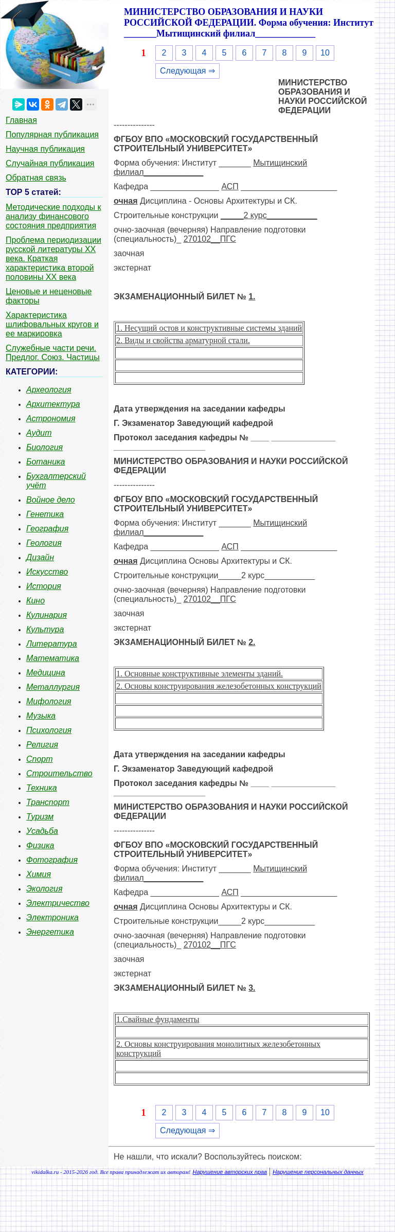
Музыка (41, 715)
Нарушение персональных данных (318, 1172)
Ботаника (45, 461)
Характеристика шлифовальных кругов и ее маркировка (52, 324)
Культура (45, 629)
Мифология (48, 701)
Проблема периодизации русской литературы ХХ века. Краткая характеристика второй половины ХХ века (53, 258)
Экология (44, 888)
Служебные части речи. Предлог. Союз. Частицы (53, 353)
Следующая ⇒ (187, 70)
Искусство (47, 571)
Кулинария (46, 615)
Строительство (59, 773)
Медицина (45, 672)
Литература (51, 643)
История (43, 586)
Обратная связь (36, 177)
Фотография (52, 859)
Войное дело (50, 499)
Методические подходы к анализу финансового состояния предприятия (53, 216)
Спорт (39, 759)
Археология (48, 389)
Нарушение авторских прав (230, 1172)
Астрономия (51, 418)
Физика (40, 845)
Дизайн (40, 557)
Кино (35, 600)
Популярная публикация (52, 134)
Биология (44, 447)
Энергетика (50, 931)
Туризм (39, 816)
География (47, 528)
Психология (48, 730)
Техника (41, 787)
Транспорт (47, 802)
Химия (38, 874)
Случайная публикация (50, 163)
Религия (42, 744)
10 (325, 52)
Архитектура (53, 404)
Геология (44, 543)
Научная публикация (45, 149)
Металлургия (53, 687)
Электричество (57, 903)
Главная (21, 120)
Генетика (45, 514)
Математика (52, 658)
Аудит (39, 432)
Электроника (52, 917)
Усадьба (42, 831)
